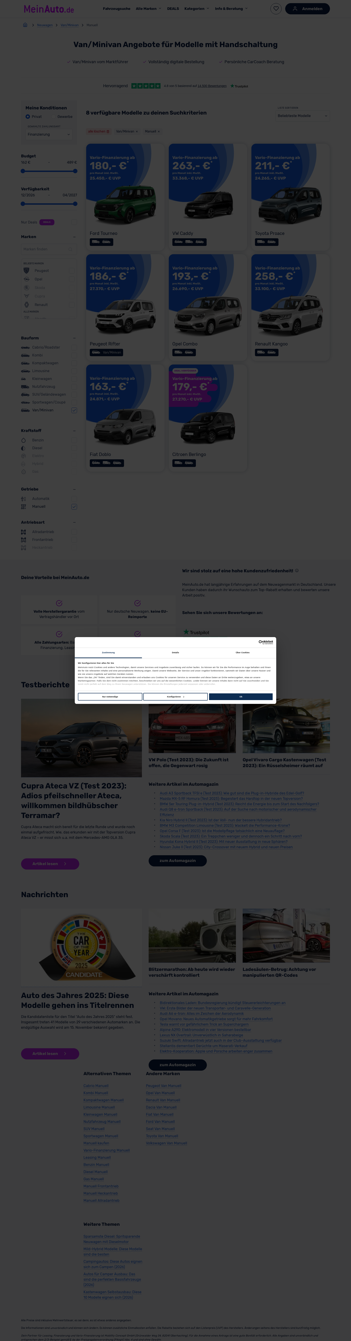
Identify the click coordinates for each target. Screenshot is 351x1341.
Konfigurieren (175, 697)
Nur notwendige (110, 697)
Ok (241, 697)
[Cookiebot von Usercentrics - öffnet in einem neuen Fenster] (253, 642)
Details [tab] (175, 652)
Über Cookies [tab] (243, 652)
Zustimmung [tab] (108, 652)
